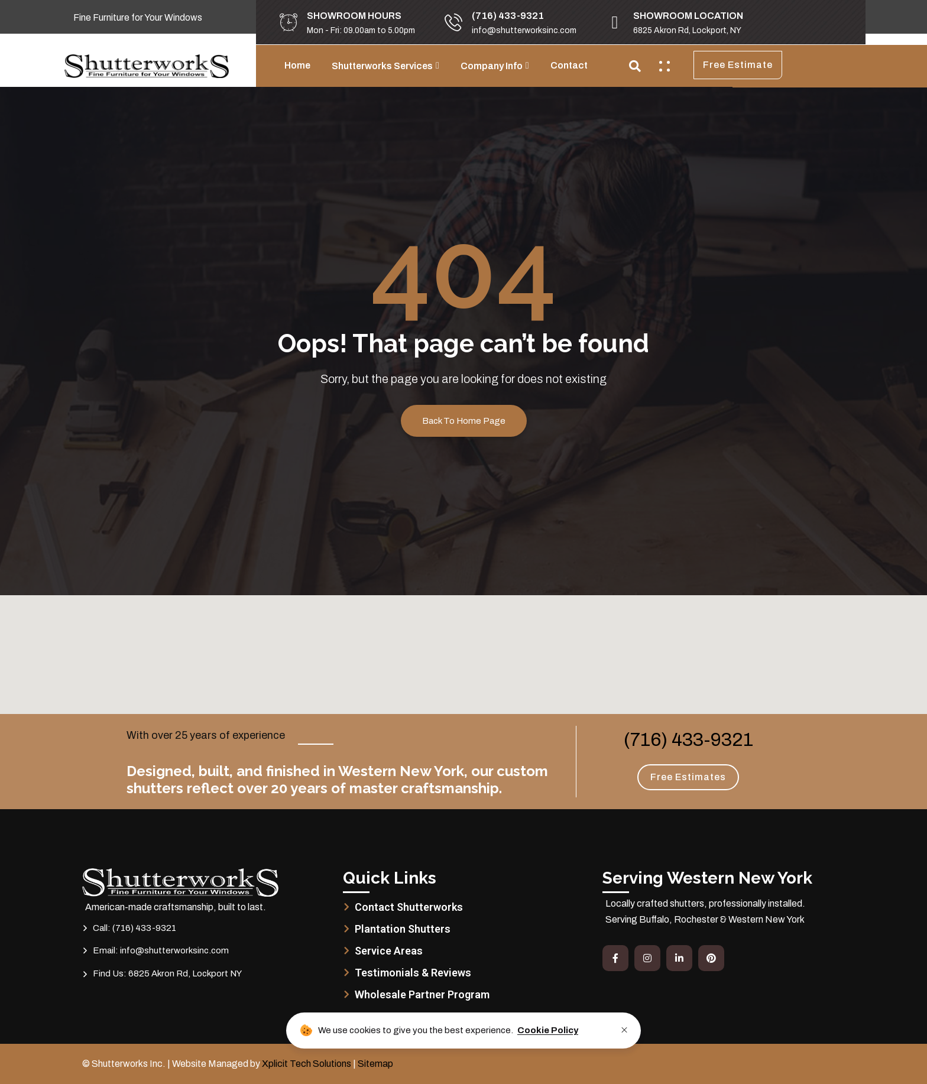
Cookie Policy (547, 1030)
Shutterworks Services (382, 66)
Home (297, 65)
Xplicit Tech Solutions (306, 1064)
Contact (569, 65)
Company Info (492, 66)
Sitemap (375, 1064)
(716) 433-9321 (688, 739)
